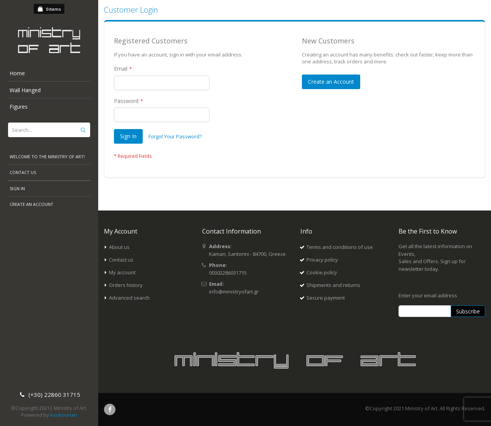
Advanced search (129, 297)
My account (122, 272)
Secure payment (325, 297)
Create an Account (31, 204)
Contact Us (23, 172)
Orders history (126, 285)
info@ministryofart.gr (234, 291)
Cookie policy (321, 272)
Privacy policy (322, 259)
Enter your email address (428, 295)
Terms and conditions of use (339, 247)
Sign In (17, 188)
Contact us (121, 259)
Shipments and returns (333, 285)
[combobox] (49, 130)
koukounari (63, 414)
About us (119, 247)
